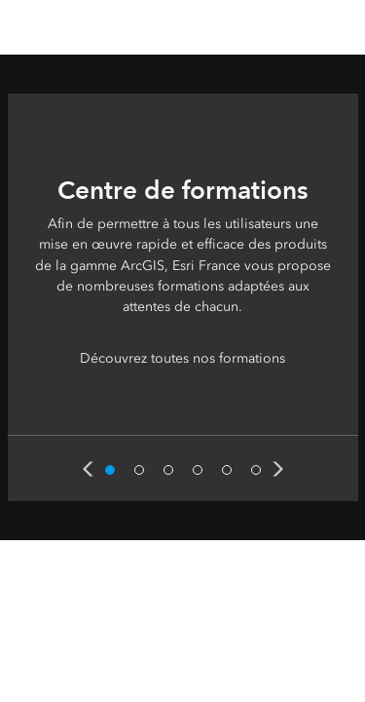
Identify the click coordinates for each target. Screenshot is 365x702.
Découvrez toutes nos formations (182, 358)
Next (278, 469)
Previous (87, 469)
